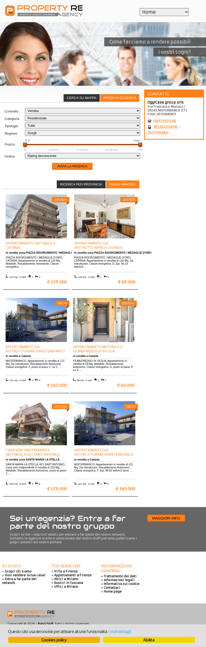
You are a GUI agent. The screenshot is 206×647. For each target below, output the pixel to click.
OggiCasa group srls (166, 102)
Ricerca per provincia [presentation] (81, 184)
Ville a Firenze (66, 571)
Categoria (12, 119)
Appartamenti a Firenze (73, 575)
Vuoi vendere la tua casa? (25, 575)
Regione (11, 133)
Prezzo (10, 144)
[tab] (119, 98)
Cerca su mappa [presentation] (81, 98)
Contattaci (112, 588)
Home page (113, 591)
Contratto (11, 111)
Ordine (10, 156)
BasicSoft (45, 624)
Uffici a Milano (66, 586)
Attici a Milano (66, 579)
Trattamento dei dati (120, 576)
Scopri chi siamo (18, 571)
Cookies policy (54, 640)
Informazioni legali (119, 580)
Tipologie (11, 126)
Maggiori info (166, 518)
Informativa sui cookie (121, 584)
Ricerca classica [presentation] (120, 98)
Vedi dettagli (120, 631)
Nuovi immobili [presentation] (122, 184)
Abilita (148, 640)
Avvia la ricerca (72, 166)
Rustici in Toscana (68, 583)
